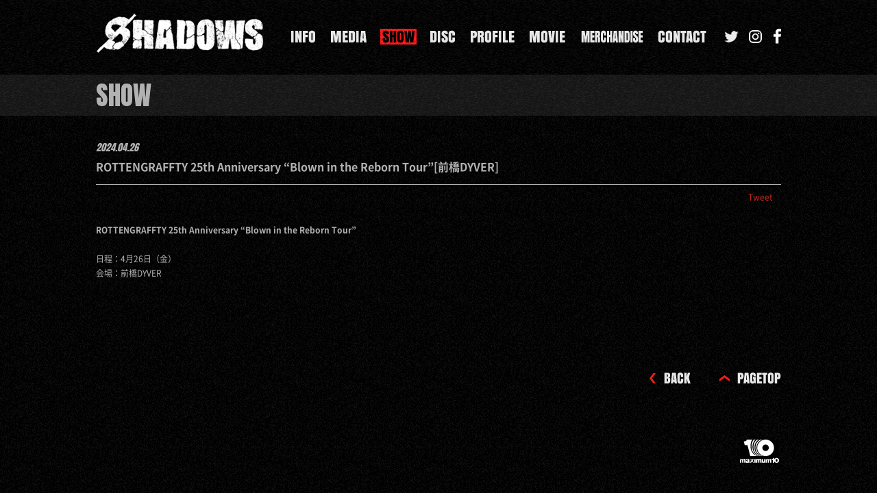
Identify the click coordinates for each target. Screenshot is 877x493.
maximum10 (760, 457)
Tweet (760, 197)
